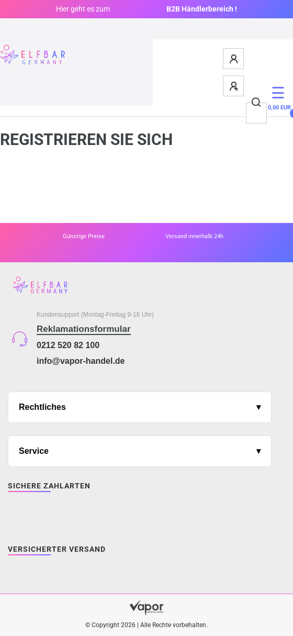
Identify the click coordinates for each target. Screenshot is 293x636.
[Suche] (256, 102)
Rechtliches (42, 407)
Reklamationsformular (84, 329)
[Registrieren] (234, 85)
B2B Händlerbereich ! (201, 9)
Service (34, 451)
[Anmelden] (234, 58)
